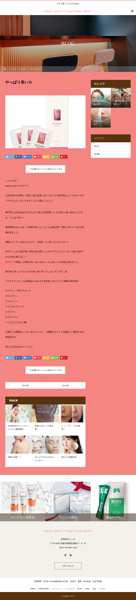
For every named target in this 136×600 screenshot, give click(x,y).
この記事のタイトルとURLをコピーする (45, 169)
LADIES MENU (43, 589)
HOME (32, 589)
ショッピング (69, 589)
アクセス (102, 589)
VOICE (87, 589)
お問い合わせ (68, 566)
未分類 (97, 154)
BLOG (19, 87)
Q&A (94, 589)
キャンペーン (57, 589)
